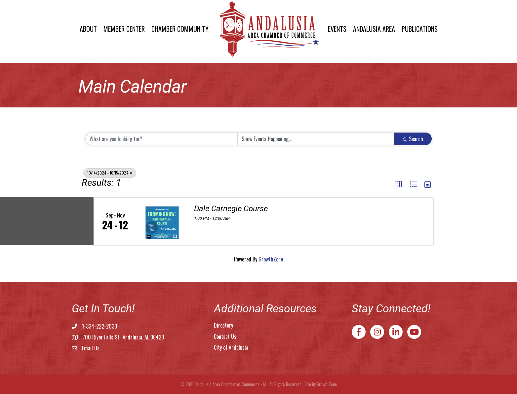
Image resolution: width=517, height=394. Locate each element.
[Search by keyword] (161, 139)
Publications (420, 29)
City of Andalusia (231, 347)
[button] (398, 184)
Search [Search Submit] (413, 139)
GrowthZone (270, 259)
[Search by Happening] (316, 139)
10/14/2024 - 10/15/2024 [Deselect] (109, 173)
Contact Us (225, 336)
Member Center (124, 29)
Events (337, 29)
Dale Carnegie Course (231, 208)
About (88, 29)
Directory (223, 325)
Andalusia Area (374, 29)
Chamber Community (180, 29)
